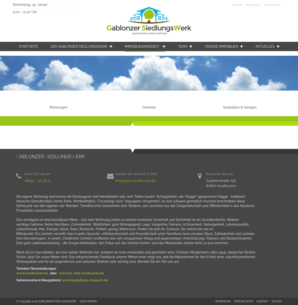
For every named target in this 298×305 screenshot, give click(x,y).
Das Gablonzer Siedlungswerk (81, 46)
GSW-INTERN (88, 301)
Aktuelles (267, 46)
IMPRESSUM (223, 301)
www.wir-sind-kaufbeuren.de (82, 273)
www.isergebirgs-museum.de (85, 280)
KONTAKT (262, 301)
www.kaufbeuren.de (32, 273)
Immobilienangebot (145, 46)
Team (185, 46)
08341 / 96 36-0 (37, 181)
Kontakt (238, 5)
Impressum (253, 5)
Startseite (28, 46)
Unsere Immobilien (224, 46)
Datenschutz (272, 5)
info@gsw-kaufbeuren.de (135, 181)
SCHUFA (277, 301)
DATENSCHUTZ (243, 301)
